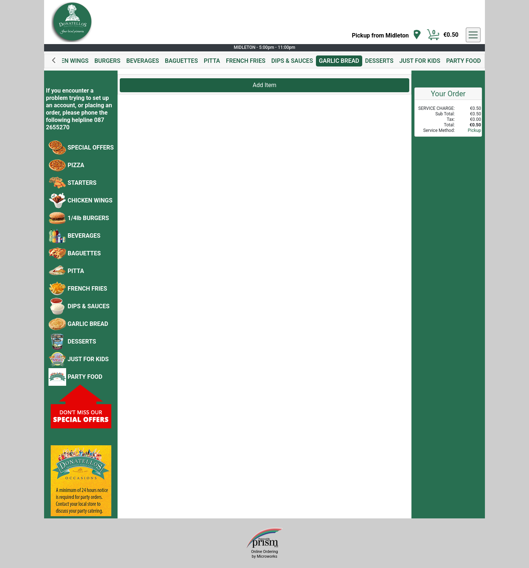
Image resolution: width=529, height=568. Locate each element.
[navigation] (386, 35)
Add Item (265, 85)
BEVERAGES (142, 60)
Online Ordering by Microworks (264, 554)
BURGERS (107, 60)
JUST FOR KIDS (419, 60)
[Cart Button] (433, 35)
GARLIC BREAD (339, 60)
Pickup (474, 130)
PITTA (212, 60)
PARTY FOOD (463, 60)
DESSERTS (379, 60)
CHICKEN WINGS (66, 60)
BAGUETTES (181, 60)
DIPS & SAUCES (292, 60)
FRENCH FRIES (245, 60)
